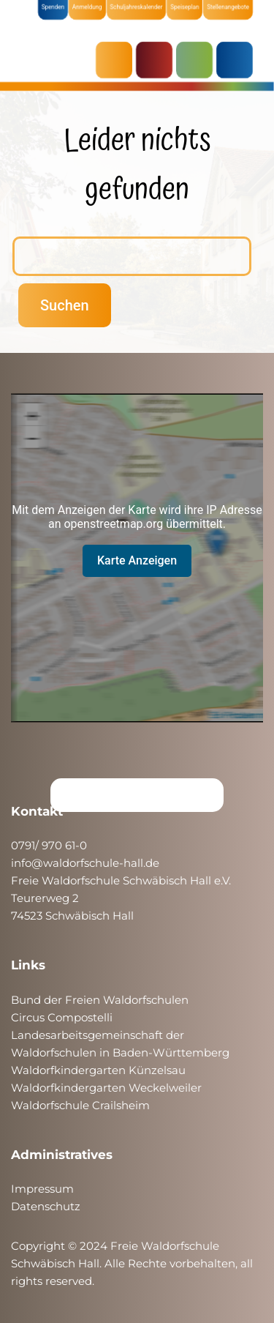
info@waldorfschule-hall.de (85, 863)
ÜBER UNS (238, 60)
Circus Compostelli (62, 1017)
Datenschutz (45, 1206)
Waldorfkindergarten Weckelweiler (106, 1088)
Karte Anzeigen (137, 560)
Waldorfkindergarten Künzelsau (98, 1070)
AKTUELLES (117, 60)
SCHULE (198, 60)
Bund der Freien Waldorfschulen (100, 1000)
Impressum (42, 1189)
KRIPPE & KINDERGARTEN (157, 60)
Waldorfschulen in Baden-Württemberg (120, 1052)
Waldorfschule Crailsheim (80, 1105)
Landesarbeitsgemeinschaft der (97, 1035)
